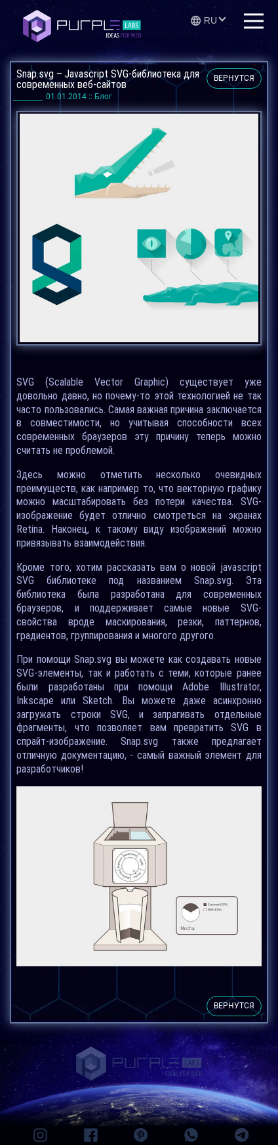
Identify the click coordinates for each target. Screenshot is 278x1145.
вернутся (234, 78)
